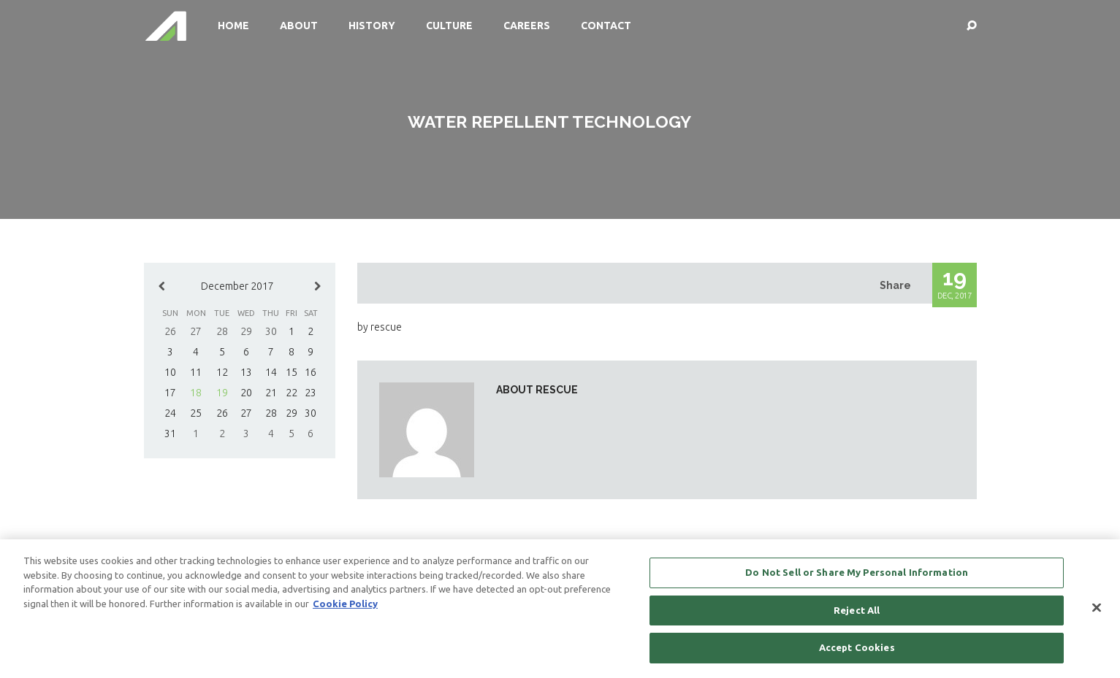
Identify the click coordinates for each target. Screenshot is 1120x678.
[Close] (1097, 608)
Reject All (857, 610)
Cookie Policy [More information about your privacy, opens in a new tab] (345, 603)
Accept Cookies (857, 648)
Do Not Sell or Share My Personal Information (856, 573)
